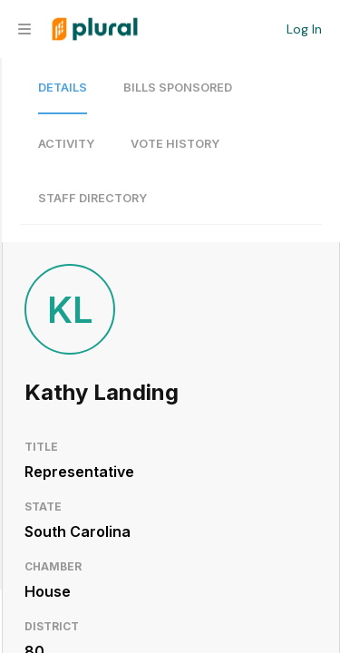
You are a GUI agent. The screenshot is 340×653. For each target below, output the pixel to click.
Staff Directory (92, 198)
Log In (304, 29)
